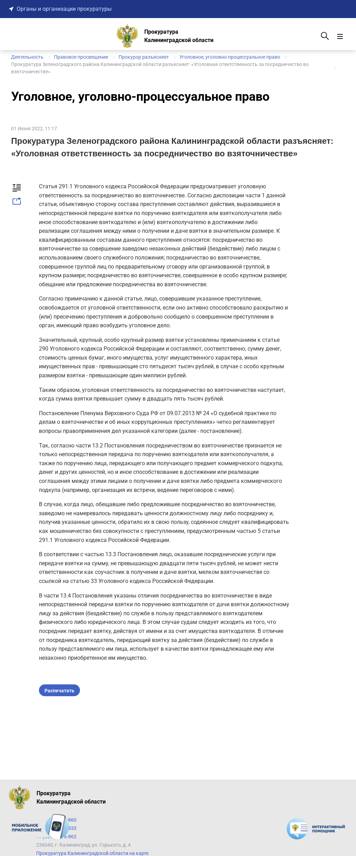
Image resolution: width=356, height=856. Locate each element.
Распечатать (59, 690)
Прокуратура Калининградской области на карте (92, 853)
